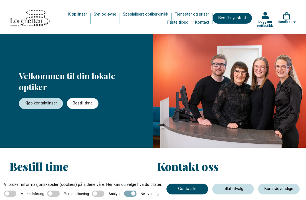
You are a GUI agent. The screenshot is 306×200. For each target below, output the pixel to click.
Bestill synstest (232, 17)
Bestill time (83, 103)
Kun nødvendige (278, 188)
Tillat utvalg (233, 188)
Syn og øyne (105, 14)
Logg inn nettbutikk (265, 24)
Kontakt (202, 22)
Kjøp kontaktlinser (41, 103)
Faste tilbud (177, 22)
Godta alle (187, 188)
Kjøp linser (77, 14)
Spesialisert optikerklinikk (145, 14)
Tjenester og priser (192, 14)
